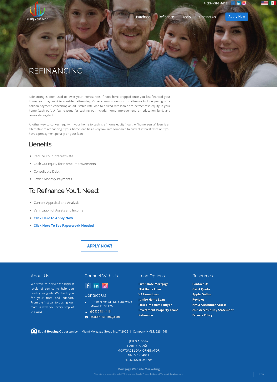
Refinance (145, 315)
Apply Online (201, 294)
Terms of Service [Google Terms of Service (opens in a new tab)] (168, 374)
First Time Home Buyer (155, 305)
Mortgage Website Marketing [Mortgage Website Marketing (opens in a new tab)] (139, 369)
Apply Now (237, 16)
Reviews (198, 299)
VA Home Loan (148, 294)
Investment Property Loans (158, 310)
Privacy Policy (202, 315)
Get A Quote (201, 289)
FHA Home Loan (149, 289)
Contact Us (200, 284)
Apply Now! (99, 246)
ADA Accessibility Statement (213, 310)
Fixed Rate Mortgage (153, 284)
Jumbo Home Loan (151, 299)
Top (261, 374)
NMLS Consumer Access (209, 305)
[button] (144, 17)
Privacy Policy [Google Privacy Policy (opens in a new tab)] (149, 374)
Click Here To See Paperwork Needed (64, 225)
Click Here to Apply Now (53, 218)
